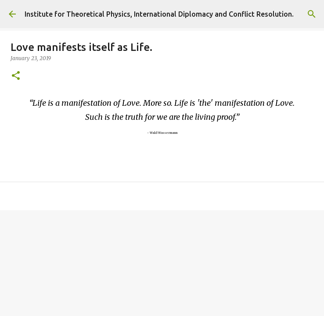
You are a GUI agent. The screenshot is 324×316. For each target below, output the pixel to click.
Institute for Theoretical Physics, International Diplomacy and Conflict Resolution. (159, 14)
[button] (16, 76)
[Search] (311, 14)
